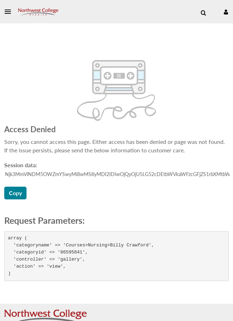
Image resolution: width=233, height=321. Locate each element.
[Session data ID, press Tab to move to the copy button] (117, 174)
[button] (10, 12)
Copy (15, 192)
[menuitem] (203, 13)
